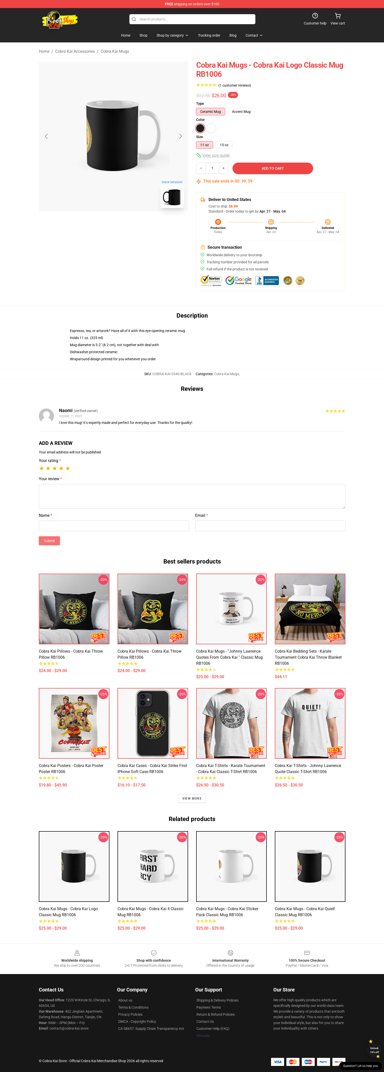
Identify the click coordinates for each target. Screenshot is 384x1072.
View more (192, 798)
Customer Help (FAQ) (212, 1029)
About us (125, 1000)
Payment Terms (208, 1007)
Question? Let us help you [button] (360, 1066)
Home (44, 51)
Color (200, 120)
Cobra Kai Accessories (75, 51)
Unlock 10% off (374, 1050)
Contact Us (205, 1021)
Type (200, 103)
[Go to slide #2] (126, 223)
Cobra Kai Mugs (115, 51)
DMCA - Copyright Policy (137, 1021)
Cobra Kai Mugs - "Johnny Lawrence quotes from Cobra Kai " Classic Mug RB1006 (229, 657)
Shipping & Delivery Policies (217, 1000)
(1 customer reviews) (234, 85)
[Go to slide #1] (100, 223)
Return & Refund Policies (215, 1014)
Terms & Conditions (133, 1007)
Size (199, 137)
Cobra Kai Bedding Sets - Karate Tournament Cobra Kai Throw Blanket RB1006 (308, 657)
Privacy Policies (130, 1014)
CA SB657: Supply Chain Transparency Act (151, 1029)
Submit (49, 541)
